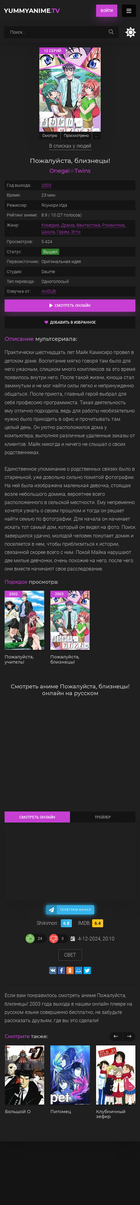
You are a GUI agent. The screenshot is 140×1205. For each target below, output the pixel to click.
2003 (46, 185)
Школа (48, 231)
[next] (129, 1036)
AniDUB (48, 291)
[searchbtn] (111, 32)
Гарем (63, 231)
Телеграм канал (75, 909)
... (96, 135)
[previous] (115, 1036)
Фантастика (88, 225)
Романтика (113, 225)
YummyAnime (32, 10)
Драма (68, 225)
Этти (75, 231)
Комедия (50, 225)
